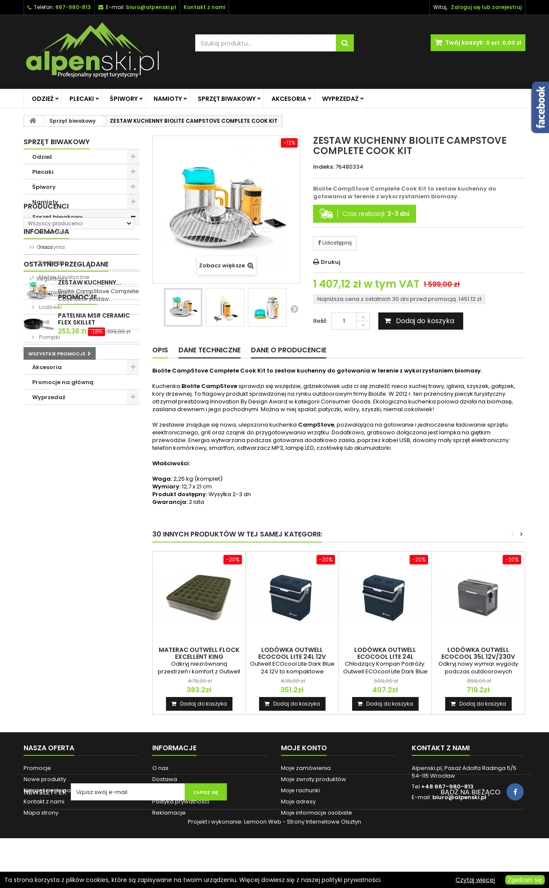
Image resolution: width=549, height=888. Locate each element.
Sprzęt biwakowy (227, 98)
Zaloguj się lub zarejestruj (486, 7)
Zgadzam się (525, 879)
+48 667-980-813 (447, 786)
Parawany (52, 292)
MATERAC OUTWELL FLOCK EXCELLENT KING (199, 653)
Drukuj (331, 262)
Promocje (43, 603)
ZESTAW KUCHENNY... (89, 564)
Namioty (168, 98)
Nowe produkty (45, 779)
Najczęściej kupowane (55, 790)
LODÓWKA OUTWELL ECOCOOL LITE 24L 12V (292, 653)
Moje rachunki (300, 790)
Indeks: (323, 167)
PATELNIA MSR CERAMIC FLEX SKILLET (94, 624)
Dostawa (48, 492)
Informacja (46, 461)
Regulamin (50, 508)
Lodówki (50, 307)
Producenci (46, 419)
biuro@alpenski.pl (151, 7)
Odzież (43, 98)
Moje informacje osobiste (316, 813)
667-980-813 (73, 7)
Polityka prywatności (64, 524)
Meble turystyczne (64, 277)
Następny (294, 308)
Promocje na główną (63, 382)
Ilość (320, 321)
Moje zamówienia (306, 768)
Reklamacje (169, 813)
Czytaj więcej (475, 880)
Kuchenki (51, 262)
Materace (52, 232)
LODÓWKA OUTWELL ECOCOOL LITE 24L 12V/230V (385, 656)
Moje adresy (298, 801)
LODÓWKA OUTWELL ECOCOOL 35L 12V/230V (478, 653)
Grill (43, 322)
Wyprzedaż (340, 98)
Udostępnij (335, 243)
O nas (44, 476)
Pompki (49, 337)
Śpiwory (124, 98)
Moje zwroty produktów (313, 779)
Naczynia (51, 247)
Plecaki (81, 98)
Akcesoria (288, 98)
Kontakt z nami (44, 801)
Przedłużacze (57, 352)
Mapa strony (41, 813)
